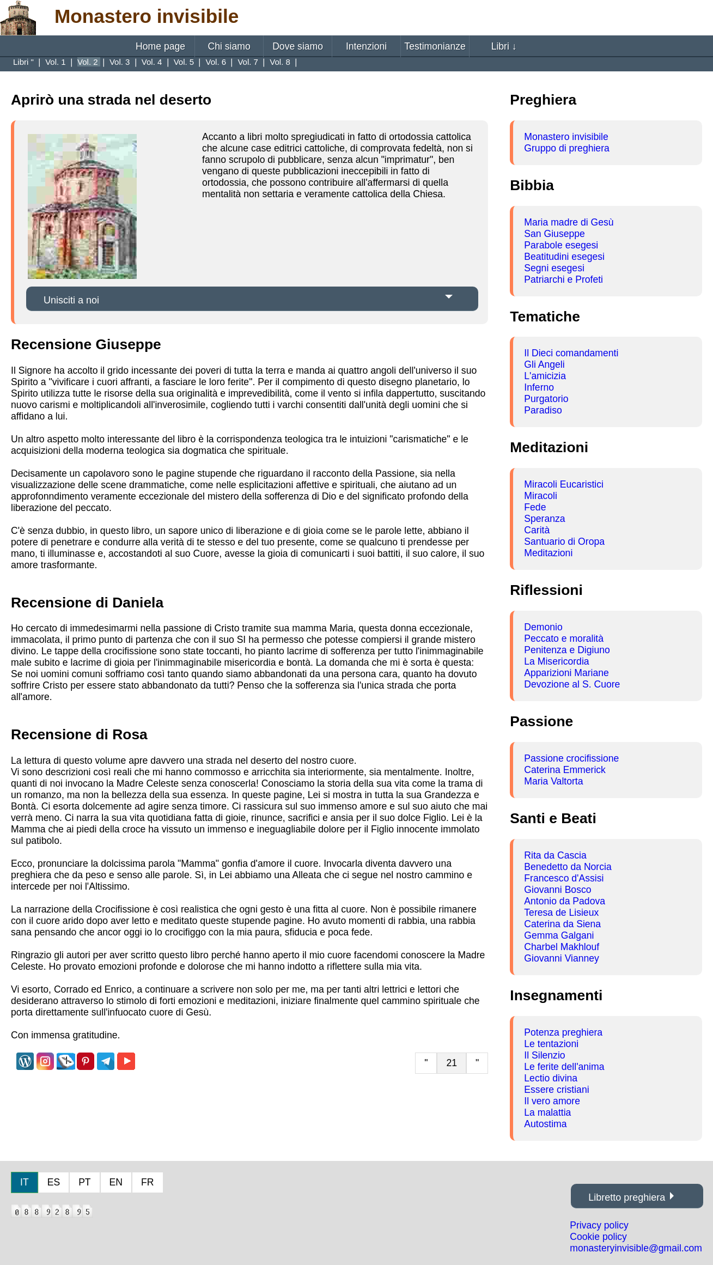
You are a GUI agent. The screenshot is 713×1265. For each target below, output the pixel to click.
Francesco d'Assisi (564, 878)
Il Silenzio (544, 1055)
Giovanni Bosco (557, 889)
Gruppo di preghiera (567, 148)
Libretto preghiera (626, 1197)
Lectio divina (550, 1078)
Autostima (545, 1123)
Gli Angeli (544, 364)
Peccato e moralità (564, 638)
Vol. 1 (56, 61)
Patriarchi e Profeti (563, 279)
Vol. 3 (120, 61)
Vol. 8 (281, 61)
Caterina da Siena (562, 924)
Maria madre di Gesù (568, 222)
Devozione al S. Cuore (572, 684)
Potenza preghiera (563, 1032)
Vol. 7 (248, 61)
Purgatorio (546, 398)
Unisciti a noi (71, 300)
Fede (535, 507)
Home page (160, 46)
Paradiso (543, 410)
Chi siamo (229, 46)
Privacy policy (599, 1225)
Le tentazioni (551, 1043)
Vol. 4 (153, 61)
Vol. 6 (217, 61)
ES (53, 1182)
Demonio (543, 627)
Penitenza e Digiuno (567, 649)
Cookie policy (598, 1236)
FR (147, 1182)
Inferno (539, 387)
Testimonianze (434, 46)
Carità (537, 530)
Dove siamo (297, 46)
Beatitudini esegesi (564, 256)
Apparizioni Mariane (566, 672)
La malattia (547, 1112)
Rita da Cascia (555, 855)
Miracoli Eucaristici (564, 484)
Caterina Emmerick (565, 769)
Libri (504, 46)
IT (24, 1182)
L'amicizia (545, 375)
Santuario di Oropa (564, 541)
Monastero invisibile (566, 136)
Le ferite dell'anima (564, 1066)
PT (84, 1182)
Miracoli (540, 495)
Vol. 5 (185, 61)
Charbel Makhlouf (561, 946)
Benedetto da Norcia (567, 866)
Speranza (544, 518)
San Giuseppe (554, 233)
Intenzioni (366, 46)
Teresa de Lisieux (561, 912)
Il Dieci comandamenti (571, 353)
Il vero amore (552, 1101)
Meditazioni (548, 553)
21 (451, 1062)
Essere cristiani (556, 1089)
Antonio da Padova (564, 901)
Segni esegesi (554, 268)
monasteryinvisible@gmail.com (636, 1248)
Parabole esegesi (561, 245)
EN (116, 1182)
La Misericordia (556, 661)
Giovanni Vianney (561, 958)
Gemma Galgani (559, 935)
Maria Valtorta (553, 781)
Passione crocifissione (571, 758)
